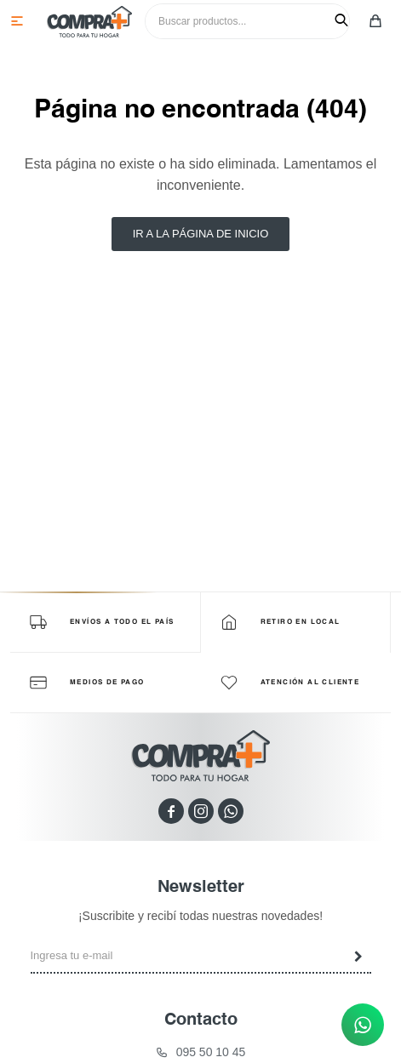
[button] (341, 20)
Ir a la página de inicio (201, 233)
